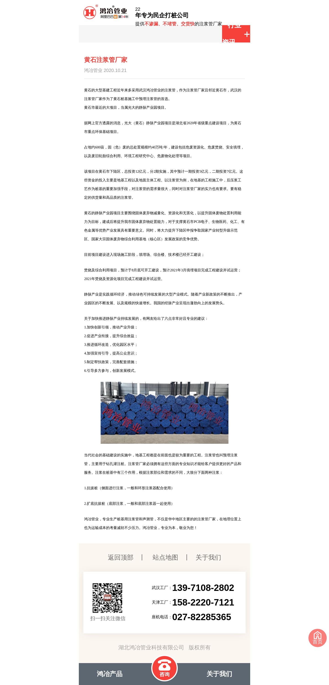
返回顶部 (120, 557)
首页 (318, 638)
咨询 (164, 668)
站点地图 (165, 557)
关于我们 (208, 557)
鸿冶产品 (109, 673)
